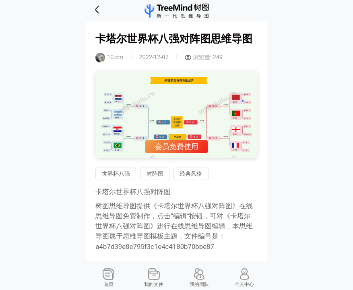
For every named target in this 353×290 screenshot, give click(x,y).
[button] (107, 11)
